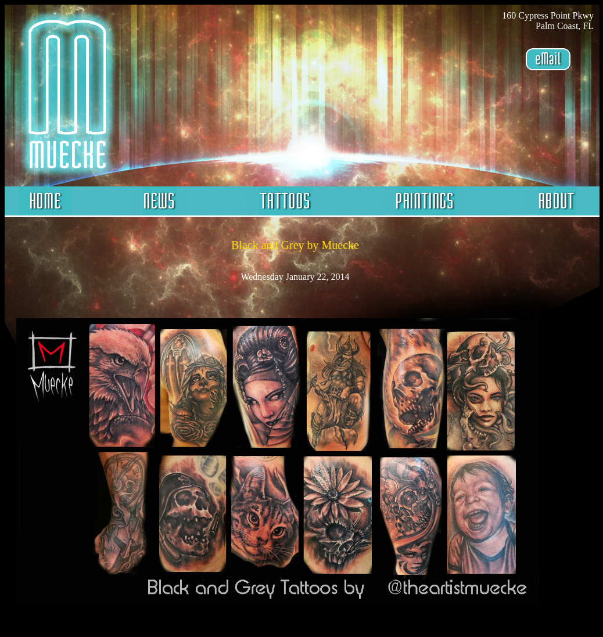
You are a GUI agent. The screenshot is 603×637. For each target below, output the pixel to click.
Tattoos (285, 201)
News (158, 201)
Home (45, 201)
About (556, 201)
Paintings (424, 201)
